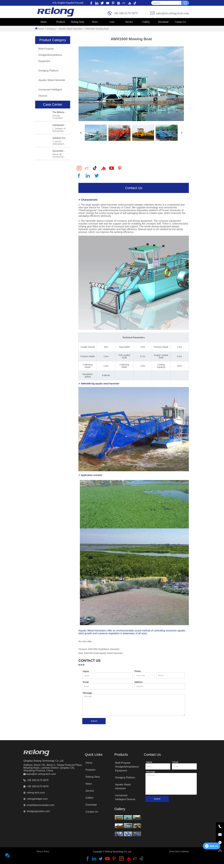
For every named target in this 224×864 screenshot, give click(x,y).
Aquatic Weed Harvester (70, 29)
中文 (54, 3)
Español (70, 3)
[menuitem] (60, 22)
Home (41, 29)
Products (51, 29)
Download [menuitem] (163, 22)
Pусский (79, 3)
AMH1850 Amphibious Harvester (104, 649)
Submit (94, 721)
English (61, 3)
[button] (60, 22)
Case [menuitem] (112, 22)
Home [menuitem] (44, 22)
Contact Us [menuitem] (180, 22)
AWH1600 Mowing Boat (96, 29)
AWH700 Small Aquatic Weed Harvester (103, 653)
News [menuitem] (95, 22)
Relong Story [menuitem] (77, 22)
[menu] (112, 22)
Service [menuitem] (129, 22)
